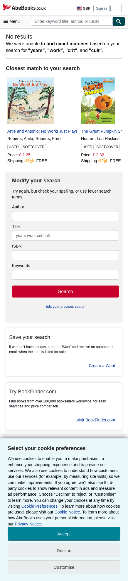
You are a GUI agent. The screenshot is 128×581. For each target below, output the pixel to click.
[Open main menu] (12, 21)
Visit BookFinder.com (96, 420)
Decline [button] (64, 550)
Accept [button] (64, 533)
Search (65, 291)
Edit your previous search (65, 307)
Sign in (101, 8)
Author (18, 207)
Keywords (21, 265)
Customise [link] (64, 567)
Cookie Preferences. (40, 506)
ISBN (17, 246)
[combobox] (72, 21)
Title (16, 226)
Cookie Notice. (68, 512)
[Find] (119, 21)
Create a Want (102, 365)
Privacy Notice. (28, 524)
